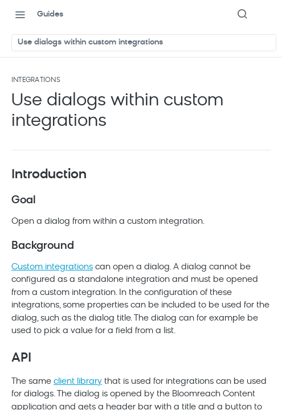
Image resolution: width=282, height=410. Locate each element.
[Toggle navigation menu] (19, 14)
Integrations (35, 80)
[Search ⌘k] (242, 14)
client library (78, 382)
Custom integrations (52, 267)
